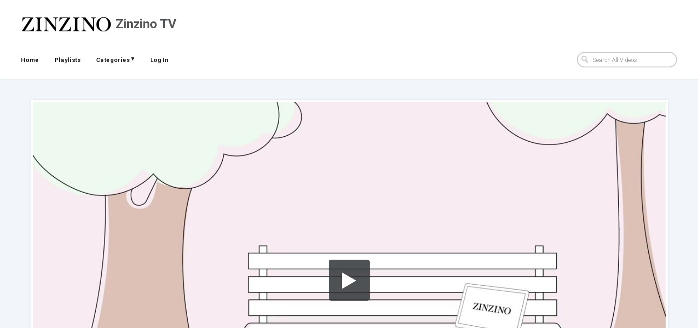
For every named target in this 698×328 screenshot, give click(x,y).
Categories (115, 59)
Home (30, 59)
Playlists (68, 59)
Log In (159, 59)
